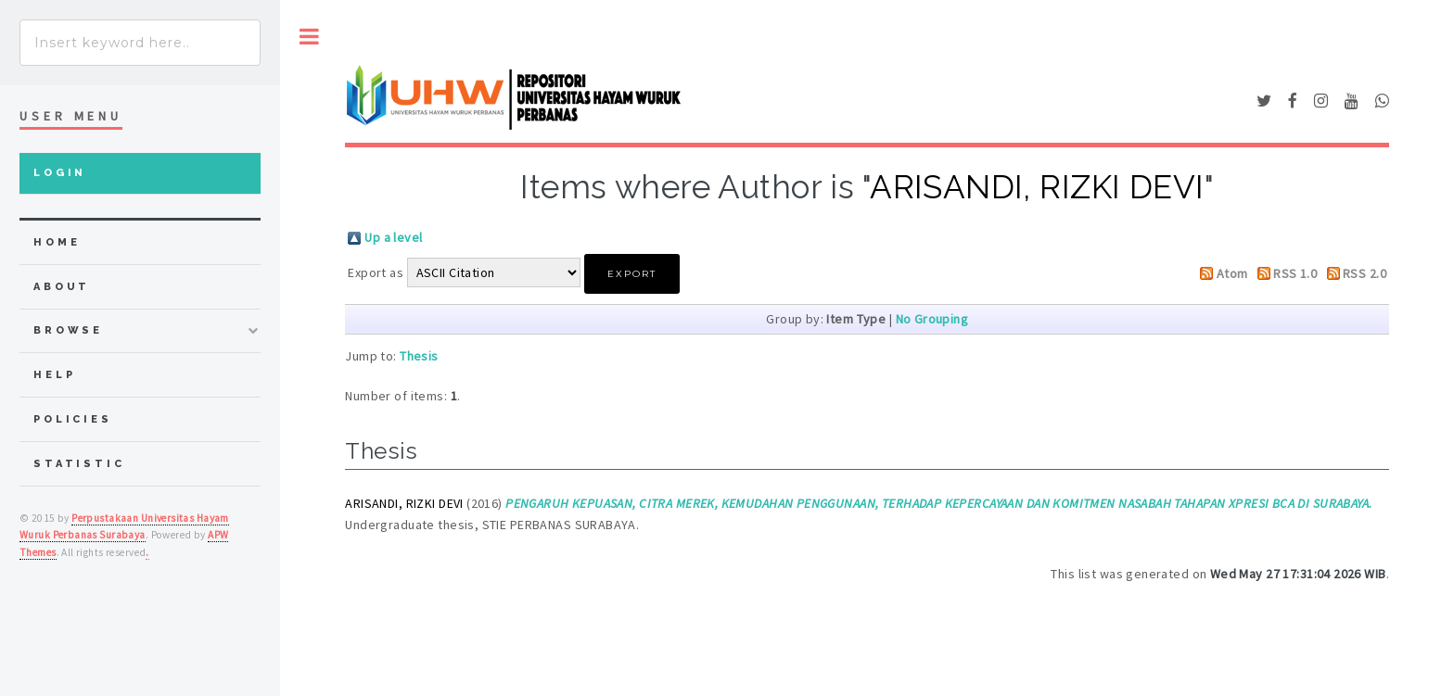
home (56, 242)
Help (54, 375)
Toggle (309, 36)
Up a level (393, 237)
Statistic (79, 464)
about (61, 287)
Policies (72, 419)
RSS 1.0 (1295, 273)
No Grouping (932, 318)
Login (59, 173)
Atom (1232, 273)
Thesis (419, 356)
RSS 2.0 (1364, 273)
